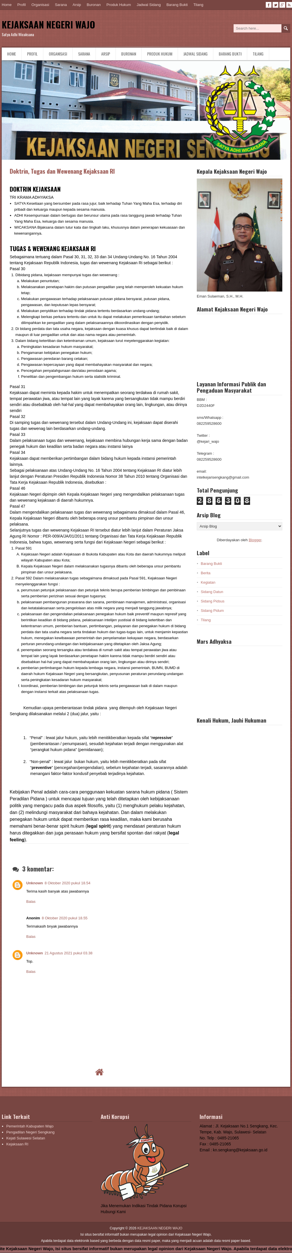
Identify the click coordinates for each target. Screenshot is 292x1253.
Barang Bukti (177, 5)
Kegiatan (208, 582)
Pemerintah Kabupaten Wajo (30, 1126)
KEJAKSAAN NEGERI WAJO (48, 24)
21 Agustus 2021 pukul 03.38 (69, 953)
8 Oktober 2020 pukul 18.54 (67, 883)
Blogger (255, 540)
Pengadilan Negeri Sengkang (30, 1132)
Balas (31, 901)
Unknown (34, 883)
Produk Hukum (118, 5)
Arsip (76, 5)
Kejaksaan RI (17, 1144)
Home (7, 5)
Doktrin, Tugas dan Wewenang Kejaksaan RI (62, 171)
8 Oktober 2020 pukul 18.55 (64, 918)
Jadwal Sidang (149, 5)
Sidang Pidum (212, 610)
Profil (21, 5)
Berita (205, 573)
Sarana (61, 5)
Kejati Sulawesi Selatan (25, 1138)
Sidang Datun (212, 592)
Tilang (198, 5)
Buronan (94, 5)
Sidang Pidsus (212, 601)
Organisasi (40, 5)
